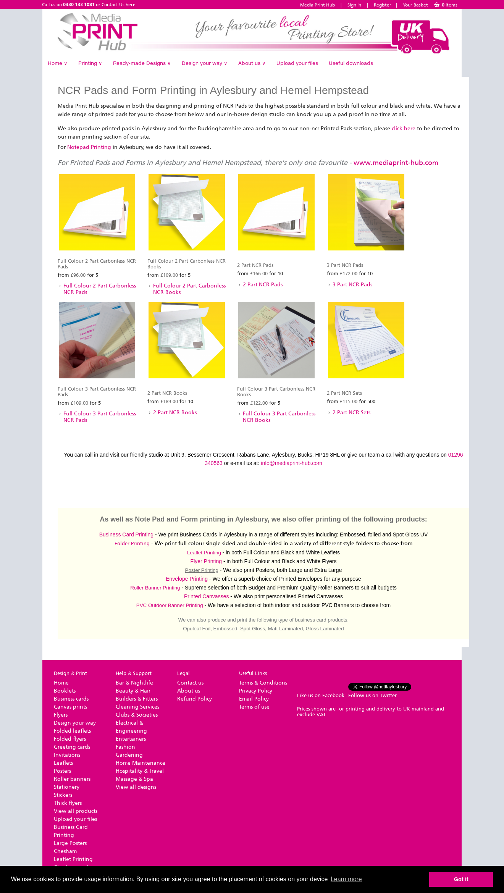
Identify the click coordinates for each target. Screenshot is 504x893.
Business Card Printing (126, 534)
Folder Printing (132, 543)
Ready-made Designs (142, 63)
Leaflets (63, 763)
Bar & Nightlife (134, 683)
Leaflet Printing (204, 553)
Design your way (205, 63)
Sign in (354, 5)
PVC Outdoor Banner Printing (169, 605)
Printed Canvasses (206, 596)
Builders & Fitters (137, 699)
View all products (75, 811)
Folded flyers (70, 739)
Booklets (65, 691)
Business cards (71, 699)
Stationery (66, 787)
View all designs (136, 787)
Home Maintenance (140, 763)
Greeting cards (72, 747)
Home (58, 63)
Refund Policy (194, 699)
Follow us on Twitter (372, 695)
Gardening (129, 755)
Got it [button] (461, 879)
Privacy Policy (255, 691)
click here (403, 128)
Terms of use (254, 707)
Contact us (190, 683)
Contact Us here (119, 4)
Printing (90, 63)
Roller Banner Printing (155, 588)
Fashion (125, 747)
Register (382, 5)
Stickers (63, 795)
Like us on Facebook (320, 695)
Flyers (61, 715)
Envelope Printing (187, 579)
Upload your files (297, 63)
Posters (62, 771)
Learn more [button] (346, 879)
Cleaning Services (137, 707)
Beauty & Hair (133, 691)
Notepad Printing (89, 147)
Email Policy (254, 699)
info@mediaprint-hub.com (291, 463)
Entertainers (131, 739)
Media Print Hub (317, 5)
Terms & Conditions (263, 683)
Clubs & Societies (137, 715)
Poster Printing (201, 570)
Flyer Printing (206, 561)
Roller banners (72, 779)
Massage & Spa (134, 779)
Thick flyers (68, 803)
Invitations (67, 755)
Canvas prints (70, 707)
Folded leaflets (72, 731)
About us (252, 63)
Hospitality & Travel (140, 771)
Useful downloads (351, 63)
